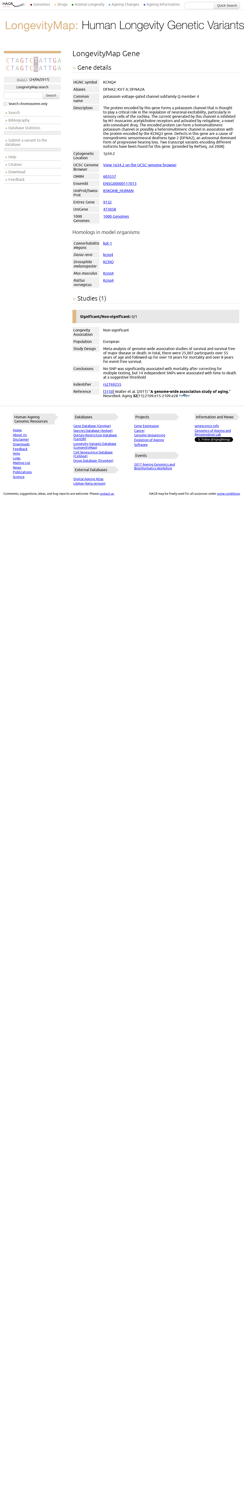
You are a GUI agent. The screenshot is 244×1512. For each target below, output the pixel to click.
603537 (109, 176)
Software (141, 445)
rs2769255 (112, 384)
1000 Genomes (116, 216)
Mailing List (21, 463)
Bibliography (19, 120)
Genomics (41, 4)
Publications (22, 472)
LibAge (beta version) (89, 483)
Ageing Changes (125, 4)
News (17, 467)
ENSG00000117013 (120, 183)
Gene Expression (146, 426)
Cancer (139, 431)
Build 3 (22, 79)
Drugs (62, 4)
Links (16, 458)
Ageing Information (163, 4)
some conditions (228, 493)
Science (19, 477)
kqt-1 (107, 243)
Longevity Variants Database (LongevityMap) (94, 446)
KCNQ (108, 262)
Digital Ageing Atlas (88, 479)
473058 (109, 209)
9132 (107, 202)
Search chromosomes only (25, 104)
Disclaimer (21, 439)
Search (51, 95)
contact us (107, 493)
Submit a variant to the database (26, 142)
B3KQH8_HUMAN (118, 190)
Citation (15, 164)
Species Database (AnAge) (93, 431)
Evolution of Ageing (149, 440)
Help (12, 157)
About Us (20, 435)
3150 (108, 391)
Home (17, 430)
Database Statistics (24, 128)
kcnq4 (108, 254)
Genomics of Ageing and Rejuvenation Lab (213, 432)
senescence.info (207, 426)
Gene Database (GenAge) (92, 426)
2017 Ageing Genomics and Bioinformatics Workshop (154, 466)
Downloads (21, 444)
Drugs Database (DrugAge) (93, 461)
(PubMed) (184, 396)
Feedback (16, 179)
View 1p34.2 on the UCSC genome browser (140, 165)
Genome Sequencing (149, 435)
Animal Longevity (89, 4)
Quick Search (227, 5)
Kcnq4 (108, 273)
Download (16, 172)
